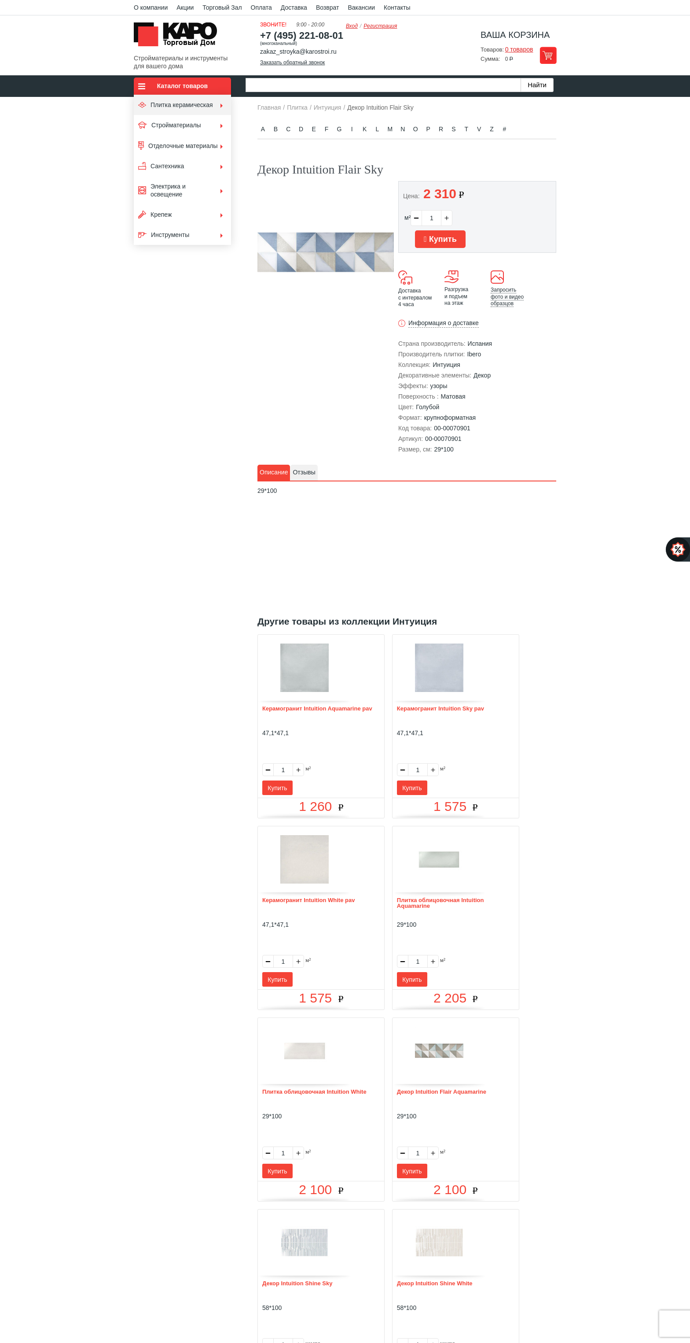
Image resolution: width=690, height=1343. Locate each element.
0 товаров (519, 49)
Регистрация (380, 26)
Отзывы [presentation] (304, 472)
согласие (214, 1302)
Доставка (294, 7)
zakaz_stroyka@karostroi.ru (298, 51)
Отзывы (279, 1221)
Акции (185, 7)
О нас (251, 1221)
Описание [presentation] (274, 472)
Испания (480, 343)
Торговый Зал (222, 7)
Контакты (397, 7)
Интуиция (446, 364)
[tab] (273, 473)
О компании (151, 7)
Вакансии (361, 7)
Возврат (327, 7)
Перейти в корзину (548, 55)
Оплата (261, 7)
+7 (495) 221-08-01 (301, 35)
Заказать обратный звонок (292, 62)
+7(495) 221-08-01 (354, 1271)
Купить (440, 239)
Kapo (179, 37)
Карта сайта (449, 1221)
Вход (352, 26)
